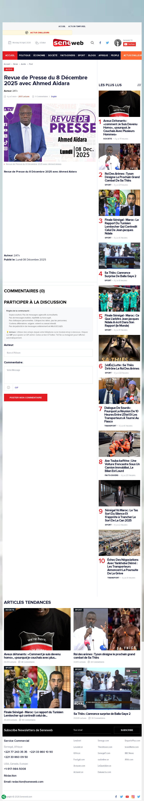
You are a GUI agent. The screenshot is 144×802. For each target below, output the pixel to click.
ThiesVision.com (105, 747)
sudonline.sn (103, 759)
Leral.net (77, 740)
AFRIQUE (103, 55)
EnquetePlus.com (132, 740)
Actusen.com (79, 766)
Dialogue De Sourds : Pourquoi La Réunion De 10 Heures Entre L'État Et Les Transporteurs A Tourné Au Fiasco (121, 414)
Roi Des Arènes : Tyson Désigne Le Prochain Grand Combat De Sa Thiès (122, 177)
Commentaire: (48, 376)
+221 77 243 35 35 (15, 752)
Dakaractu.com (104, 772)
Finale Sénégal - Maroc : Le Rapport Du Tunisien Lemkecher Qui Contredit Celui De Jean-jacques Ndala (122, 226)
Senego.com (103, 740)
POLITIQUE (24, 55)
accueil (10, 55)
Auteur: (48, 350)
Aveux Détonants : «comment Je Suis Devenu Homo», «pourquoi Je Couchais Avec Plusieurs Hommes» (120, 127)
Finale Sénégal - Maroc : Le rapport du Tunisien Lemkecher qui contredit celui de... (33, 714)
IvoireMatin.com (132, 747)
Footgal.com (79, 759)
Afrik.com (129, 759)
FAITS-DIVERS (67, 55)
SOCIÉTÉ (52, 55)
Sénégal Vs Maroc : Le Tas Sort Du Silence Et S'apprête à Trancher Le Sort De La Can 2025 (121, 515)
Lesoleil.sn (78, 747)
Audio (23, 64)
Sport (108, 185)
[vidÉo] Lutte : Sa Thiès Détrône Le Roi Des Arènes (122, 366)
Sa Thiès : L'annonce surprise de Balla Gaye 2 (101, 714)
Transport (110, 426)
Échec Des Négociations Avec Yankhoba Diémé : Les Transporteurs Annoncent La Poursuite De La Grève (122, 566)
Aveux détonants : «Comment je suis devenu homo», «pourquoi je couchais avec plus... (32, 656)
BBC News (129, 753)
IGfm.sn (77, 753)
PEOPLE (115, 55)
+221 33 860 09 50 (16, 757)
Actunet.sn (78, 772)
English (54, 96)
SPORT (81, 55)
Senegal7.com (104, 753)
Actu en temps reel (76, 26)
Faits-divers (111, 475)
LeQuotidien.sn (104, 766)
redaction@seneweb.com (27, 782)
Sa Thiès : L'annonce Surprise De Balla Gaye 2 (120, 274)
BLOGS (91, 55)
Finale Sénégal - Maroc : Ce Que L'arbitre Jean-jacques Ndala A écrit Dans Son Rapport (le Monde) (122, 320)
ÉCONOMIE (39, 55)
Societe (107, 139)
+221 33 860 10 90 (41, 752)
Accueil (62, 26)
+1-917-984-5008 (15, 769)
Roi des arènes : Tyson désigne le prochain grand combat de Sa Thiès (104, 656)
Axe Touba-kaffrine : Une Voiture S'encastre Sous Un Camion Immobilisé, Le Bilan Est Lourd (122, 466)
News (15, 64)
